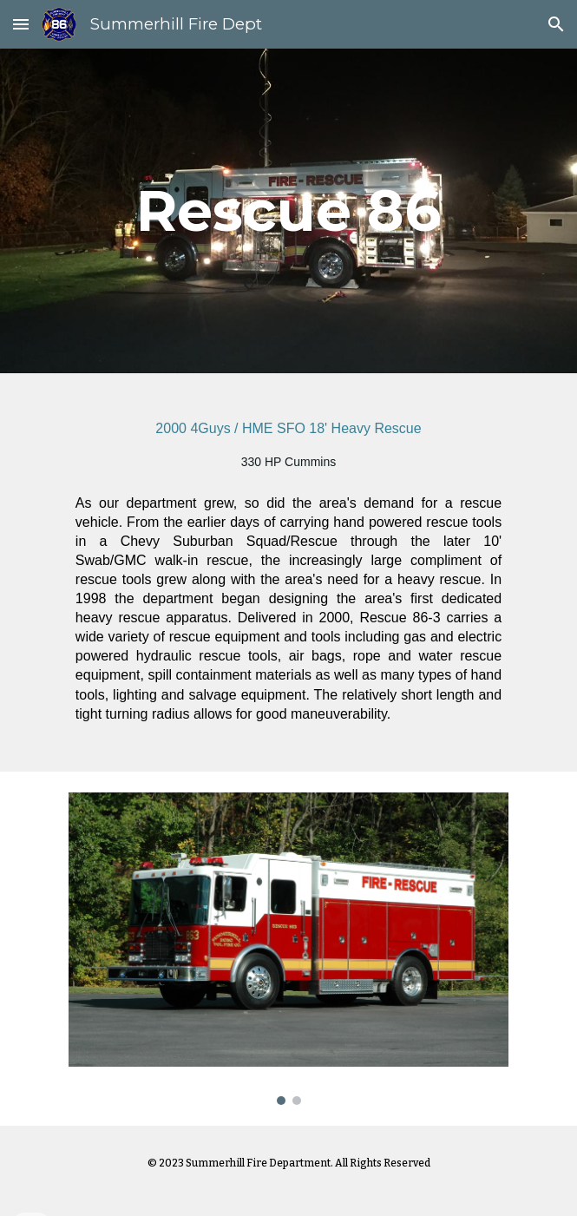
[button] (21, 24)
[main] (288, 210)
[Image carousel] (288, 948)
